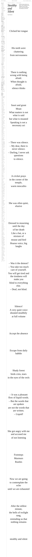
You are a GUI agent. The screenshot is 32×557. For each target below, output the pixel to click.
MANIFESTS (2, 3)
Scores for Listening (3, 232)
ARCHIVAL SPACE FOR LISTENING (3, 257)
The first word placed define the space (3, 134)
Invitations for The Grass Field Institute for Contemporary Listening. (3, 187)
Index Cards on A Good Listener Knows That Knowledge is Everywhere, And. (3, 139)
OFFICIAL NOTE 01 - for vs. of (3, 261)
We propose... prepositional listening (3, 110)
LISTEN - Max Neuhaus (3, 210)
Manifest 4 (3, 6)
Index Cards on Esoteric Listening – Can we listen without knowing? (3, 123)
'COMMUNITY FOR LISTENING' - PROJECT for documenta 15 (3, 247)
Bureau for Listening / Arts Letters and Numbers (3, 239)
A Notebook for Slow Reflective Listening (3, 202)
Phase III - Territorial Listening (3, 73)
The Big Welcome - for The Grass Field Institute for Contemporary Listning (3, 54)
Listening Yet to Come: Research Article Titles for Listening (3, 26)
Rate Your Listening (3, 171)
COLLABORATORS (3, 8)
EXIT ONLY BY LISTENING (3, 250)
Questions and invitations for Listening (3, 204)
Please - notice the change (3, 180)
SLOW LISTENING (3, 42)
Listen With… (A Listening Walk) (3, 45)
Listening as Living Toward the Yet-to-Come (3, 91)
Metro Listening (3, 161)
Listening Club (3, 47)
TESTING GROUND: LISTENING (3, 28)
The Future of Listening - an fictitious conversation (3, 169)
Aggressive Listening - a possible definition (3, 75)
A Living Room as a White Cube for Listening (3, 252)
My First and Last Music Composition (3, 149)
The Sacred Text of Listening (3, 164)
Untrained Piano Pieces (3, 240)
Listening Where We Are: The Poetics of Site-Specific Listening (3, 61)
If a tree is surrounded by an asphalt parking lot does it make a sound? (3, 191)
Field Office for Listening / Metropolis (3, 244)
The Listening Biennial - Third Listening (3, 18)
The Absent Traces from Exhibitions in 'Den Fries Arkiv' (3, 255)
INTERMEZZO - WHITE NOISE (3, 67)
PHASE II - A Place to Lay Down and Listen (3, 69)
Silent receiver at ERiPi (3, 231)
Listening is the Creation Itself (3, 194)
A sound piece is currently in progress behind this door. (3, 97)
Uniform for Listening (2, 48)
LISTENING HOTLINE (2, 14)
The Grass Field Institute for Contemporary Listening (3, 51)
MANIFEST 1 (3, 4)
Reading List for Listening (3, 80)
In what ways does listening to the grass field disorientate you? (3, 216)
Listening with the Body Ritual (3, 197)
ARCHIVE (2, 95)
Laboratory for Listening (3, 46)
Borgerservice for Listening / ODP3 (3, 113)
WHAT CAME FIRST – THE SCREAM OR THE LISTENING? (3, 121)
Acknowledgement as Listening (3, 10)
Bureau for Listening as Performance (3, 159)
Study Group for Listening (3, 178)
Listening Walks (3, 43)
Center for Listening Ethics (2, 87)
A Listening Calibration (3, 195)
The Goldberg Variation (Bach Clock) (3, 229)
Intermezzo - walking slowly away (3, 71)
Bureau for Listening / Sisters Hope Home (3, 234)
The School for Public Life (3, 19)
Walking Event (3, 189)
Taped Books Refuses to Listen (3, 259)
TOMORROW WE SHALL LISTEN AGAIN (2, 89)
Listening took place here (3, 206)
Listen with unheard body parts (3, 162)
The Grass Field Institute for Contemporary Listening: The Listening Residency (3, 58)
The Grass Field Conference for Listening (3, 237)
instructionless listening (3, 128)
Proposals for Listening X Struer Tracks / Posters (3, 145)
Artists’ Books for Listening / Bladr (3, 79)
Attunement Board (3, 9)
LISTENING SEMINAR (3, 225)
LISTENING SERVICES (2, 13)
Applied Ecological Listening (2, 21)
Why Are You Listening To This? (3, 136)
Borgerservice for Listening (3, 83)
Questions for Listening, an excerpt (3, 213)
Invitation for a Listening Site (3, 173)
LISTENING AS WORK (2, 16)
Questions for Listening (3, 38)
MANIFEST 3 (3, 5)
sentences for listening (3, 152)
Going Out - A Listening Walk (3, 183)
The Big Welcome (2, 12)
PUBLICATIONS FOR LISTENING (3, 36)
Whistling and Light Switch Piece (3, 249)
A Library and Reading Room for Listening (3, 77)
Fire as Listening (3, 181)
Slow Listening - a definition (3, 102)
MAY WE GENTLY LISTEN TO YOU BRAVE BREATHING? (3, 126)
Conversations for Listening (3, 37)
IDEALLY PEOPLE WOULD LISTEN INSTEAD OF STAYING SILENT (3, 34)
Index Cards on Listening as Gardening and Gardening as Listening (3, 142)
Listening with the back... (3, 198)
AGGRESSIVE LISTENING (2, 64)
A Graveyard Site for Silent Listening (3, 224)
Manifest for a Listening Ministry (3, 158)
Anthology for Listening (3, 40)
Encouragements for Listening (3, 184)
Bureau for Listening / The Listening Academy (3, 85)
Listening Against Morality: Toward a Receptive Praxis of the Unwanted (3, 131)
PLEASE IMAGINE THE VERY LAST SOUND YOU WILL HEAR (3, 106)
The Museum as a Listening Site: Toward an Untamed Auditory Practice (3, 117)
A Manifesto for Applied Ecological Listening (3, 23)
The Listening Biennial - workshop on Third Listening (3, 208)
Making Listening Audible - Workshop (2, 94)
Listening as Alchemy (3, 111)
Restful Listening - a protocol (3, 151)
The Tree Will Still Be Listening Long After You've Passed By (3, 220)
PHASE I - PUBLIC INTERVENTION (3, 65)
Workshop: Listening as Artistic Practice (3, 227)
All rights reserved (3, 108)
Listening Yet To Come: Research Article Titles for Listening (3, 155)
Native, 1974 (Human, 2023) (3, 218)
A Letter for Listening (3, 211)
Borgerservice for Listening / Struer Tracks (3, 147)
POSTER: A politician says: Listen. (3, 104)
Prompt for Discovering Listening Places (3, 166)
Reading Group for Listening (3, 41)
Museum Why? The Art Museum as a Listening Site (3, 176)
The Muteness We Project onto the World (3, 115)
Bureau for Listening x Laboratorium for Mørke (3, 242)
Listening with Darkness (3, 200)
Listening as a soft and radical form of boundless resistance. (3, 30)
